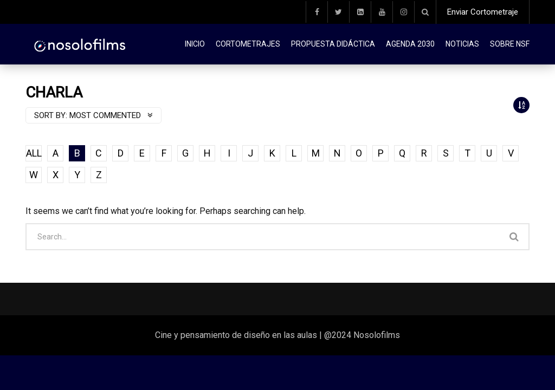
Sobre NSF (510, 44)
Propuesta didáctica (333, 44)
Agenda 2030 (410, 44)
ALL (34, 153)
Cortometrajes (248, 44)
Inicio (195, 44)
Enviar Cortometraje (482, 12)
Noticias (462, 44)
